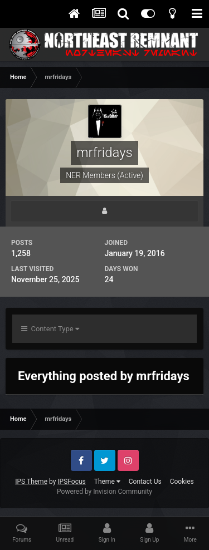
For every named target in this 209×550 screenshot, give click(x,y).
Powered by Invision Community (104, 491)
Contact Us (145, 481)
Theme (107, 481)
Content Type (50, 329)
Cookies (182, 481)
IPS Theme (31, 481)
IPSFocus (71, 481)
